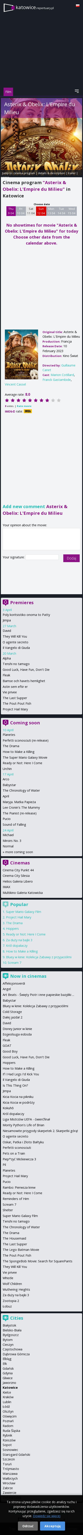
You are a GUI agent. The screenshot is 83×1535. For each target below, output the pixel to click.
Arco (6, 779)
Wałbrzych (10, 1478)
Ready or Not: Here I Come (22, 763)
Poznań (8, 1421)
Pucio (7, 819)
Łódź (6, 1406)
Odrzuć (27, 1526)
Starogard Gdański (16, 1454)
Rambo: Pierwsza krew (19, 1187)
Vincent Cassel (15, 384)
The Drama (11, 746)
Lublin (7, 1402)
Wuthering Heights (16, 1289)
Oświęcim (10, 1416)
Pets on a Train (14, 1153)
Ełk (5, 1363)
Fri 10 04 (21, 211)
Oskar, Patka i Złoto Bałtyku (23, 1142)
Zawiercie (9, 1493)
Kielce (7, 1392)
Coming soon (25, 723)
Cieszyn (8, 1344)
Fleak (6, 675)
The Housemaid (14, 1238)
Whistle (8, 1278)
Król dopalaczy (16, 945)
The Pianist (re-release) (20, 813)
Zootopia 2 (11, 1301)
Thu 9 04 (11, 211)
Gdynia (8, 1373)
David (7, 631)
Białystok (9, 1325)
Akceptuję (52, 1526)
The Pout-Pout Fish (17, 703)
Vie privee (10, 692)
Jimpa (7, 620)
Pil (4, 1165)
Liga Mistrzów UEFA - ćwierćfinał (26, 1119)
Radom (8, 1426)
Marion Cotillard (62, 375)
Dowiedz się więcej (46, 1516)
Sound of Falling (14, 824)
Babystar (9, 785)
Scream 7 (14, 962)
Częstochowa (12, 1349)
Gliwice (8, 1378)
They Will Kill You (15, 636)
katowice (35, 7)
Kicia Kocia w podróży (19, 1102)
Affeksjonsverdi (14, 983)
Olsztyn (8, 1411)
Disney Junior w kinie (17, 1029)
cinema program (24, 173)
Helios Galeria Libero (18, 881)
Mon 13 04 (51, 211)
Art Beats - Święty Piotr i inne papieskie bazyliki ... (38, 995)
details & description (51, 173)
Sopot (7, 1445)
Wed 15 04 (71, 211)
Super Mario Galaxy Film (23, 912)
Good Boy (10, 1051)
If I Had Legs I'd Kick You (21, 1074)
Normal (8, 846)
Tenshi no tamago (16, 664)
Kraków (8, 1397)
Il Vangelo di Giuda (16, 648)
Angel (7, 989)
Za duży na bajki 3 (19, 940)
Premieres (22, 603)
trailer (72, 173)
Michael (8, 835)
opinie (5, 177)
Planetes (9, 735)
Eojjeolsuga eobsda (17, 1034)
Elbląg (7, 1359)
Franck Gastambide (56, 380)
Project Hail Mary (15, 709)
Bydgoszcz (11, 1335)
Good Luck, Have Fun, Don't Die (26, 669)
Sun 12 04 (41, 211)
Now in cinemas (28, 976)
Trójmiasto (11, 1469)
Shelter (8, 1210)
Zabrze (8, 1488)
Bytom (8, 1340)
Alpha (7, 658)
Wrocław (9, 1483)
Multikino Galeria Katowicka (23, 893)
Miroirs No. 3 (12, 841)
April (6, 796)
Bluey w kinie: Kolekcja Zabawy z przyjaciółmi (38, 957)
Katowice (10, 1387)
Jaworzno (9, 1383)
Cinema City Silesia (16, 876)
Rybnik (7, 1435)
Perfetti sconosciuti (17, 1147)
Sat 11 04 (31, 211)
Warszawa (10, 1473)
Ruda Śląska (11, 1431)
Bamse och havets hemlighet (24, 681)
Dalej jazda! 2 (12, 1017)
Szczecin (9, 1459)
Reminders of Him (16, 1199)
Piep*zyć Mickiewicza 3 (19, 1159)
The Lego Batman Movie (21, 1250)
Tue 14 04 (61, 211)
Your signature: (14, 557)
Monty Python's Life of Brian (23, 1125)
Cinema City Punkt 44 (18, 870)
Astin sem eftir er (15, 687)
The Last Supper (15, 698)
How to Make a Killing (19, 752)
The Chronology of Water (21, 790)
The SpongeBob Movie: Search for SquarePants (37, 1261)
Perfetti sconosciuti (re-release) (25, 740)
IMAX (6, 887)
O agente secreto (15, 642)
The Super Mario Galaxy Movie (25, 757)
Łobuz (7, 1306)
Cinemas (20, 863)
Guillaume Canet (29, 122)
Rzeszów (9, 1440)
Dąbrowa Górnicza (16, 1354)
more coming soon (19, 852)
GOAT (7, 1045)
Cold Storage (12, 1012)
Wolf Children (12, 1284)
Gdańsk (8, 1368)
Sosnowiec (10, 1450)
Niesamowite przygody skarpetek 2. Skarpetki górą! (40, 1131)
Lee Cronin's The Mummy (21, 807)
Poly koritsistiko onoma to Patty (26, 615)
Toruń (7, 1464)
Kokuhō (8, 1108)
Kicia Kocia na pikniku (18, 1097)
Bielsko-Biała (12, 1330)
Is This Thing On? (15, 1085)
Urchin (7, 769)
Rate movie (24, 406)
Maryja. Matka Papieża (19, 802)
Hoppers (12, 928)
